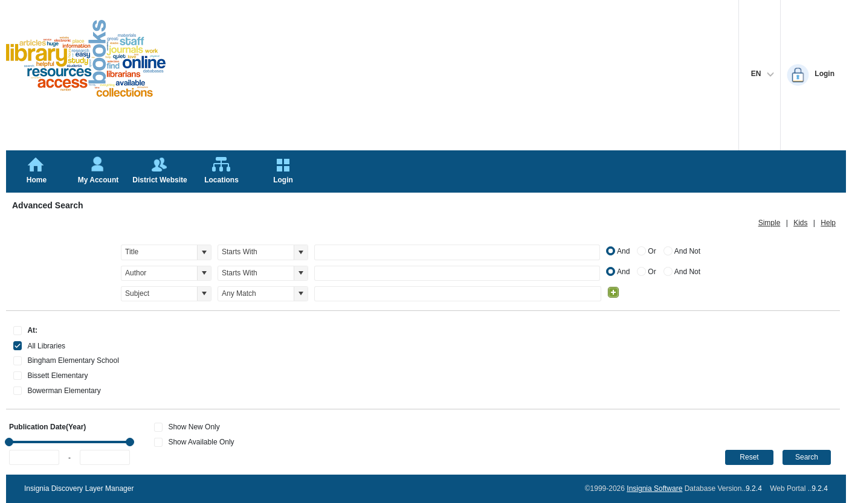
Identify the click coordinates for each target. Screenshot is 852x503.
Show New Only (193, 427)
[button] (204, 252)
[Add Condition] (613, 292)
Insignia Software (654, 488)
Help (828, 223)
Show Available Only (201, 442)
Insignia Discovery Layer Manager (79, 488)
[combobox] (159, 252)
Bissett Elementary (57, 375)
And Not (687, 251)
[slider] (9, 442)
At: (32, 330)
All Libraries (46, 346)
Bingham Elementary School (72, 360)
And (623, 251)
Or (652, 251)
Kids (800, 223)
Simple (769, 223)
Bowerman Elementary (63, 390)
